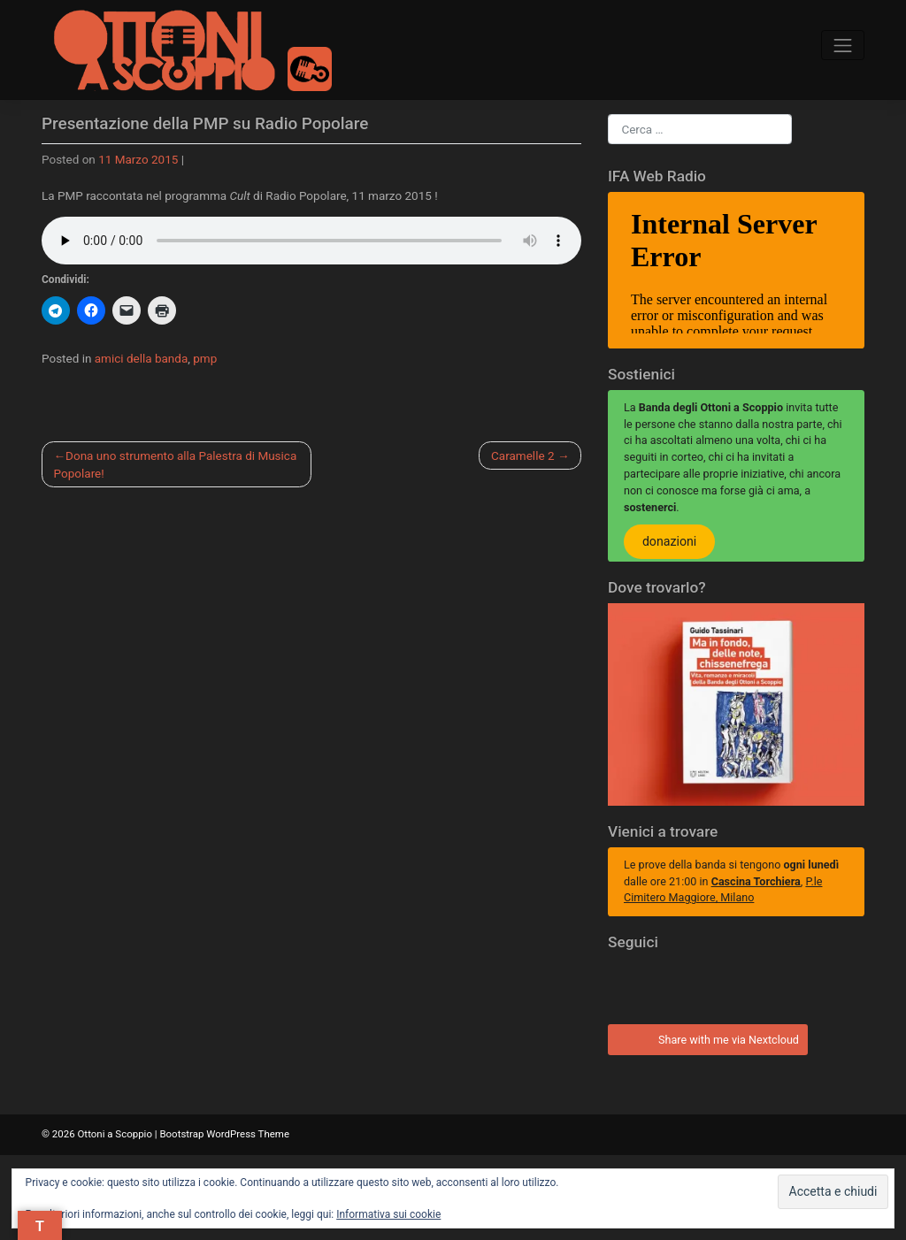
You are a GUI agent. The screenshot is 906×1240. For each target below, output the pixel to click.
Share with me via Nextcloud (705, 1037)
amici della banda (141, 358)
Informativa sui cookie (388, 1214)
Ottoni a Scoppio (114, 1134)
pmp (205, 358)
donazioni (669, 542)
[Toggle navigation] (842, 45)
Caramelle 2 (522, 455)
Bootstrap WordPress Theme (224, 1134)
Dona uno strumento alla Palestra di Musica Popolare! (175, 464)
